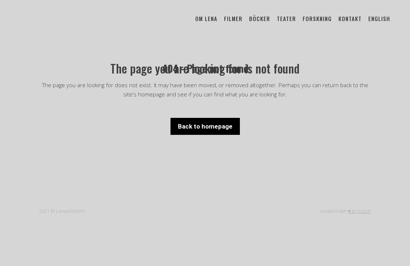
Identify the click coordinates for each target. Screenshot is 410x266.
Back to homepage (205, 126)
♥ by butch (359, 211)
